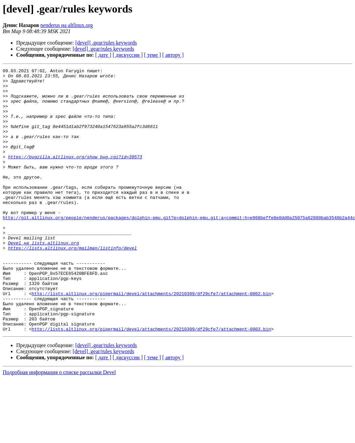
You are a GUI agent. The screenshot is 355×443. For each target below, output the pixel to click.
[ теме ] (152, 55)
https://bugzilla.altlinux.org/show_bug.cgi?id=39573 (75, 175)
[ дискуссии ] (128, 55)
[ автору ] (172, 55)
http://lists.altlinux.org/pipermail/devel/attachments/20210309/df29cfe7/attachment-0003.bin (151, 382)
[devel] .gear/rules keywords (106, 43)
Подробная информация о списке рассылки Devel (59, 425)
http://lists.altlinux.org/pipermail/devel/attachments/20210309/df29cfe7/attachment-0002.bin (151, 339)
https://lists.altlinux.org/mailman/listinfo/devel (72, 284)
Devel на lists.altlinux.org (43, 278)
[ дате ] (103, 55)
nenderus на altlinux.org (66, 25)
